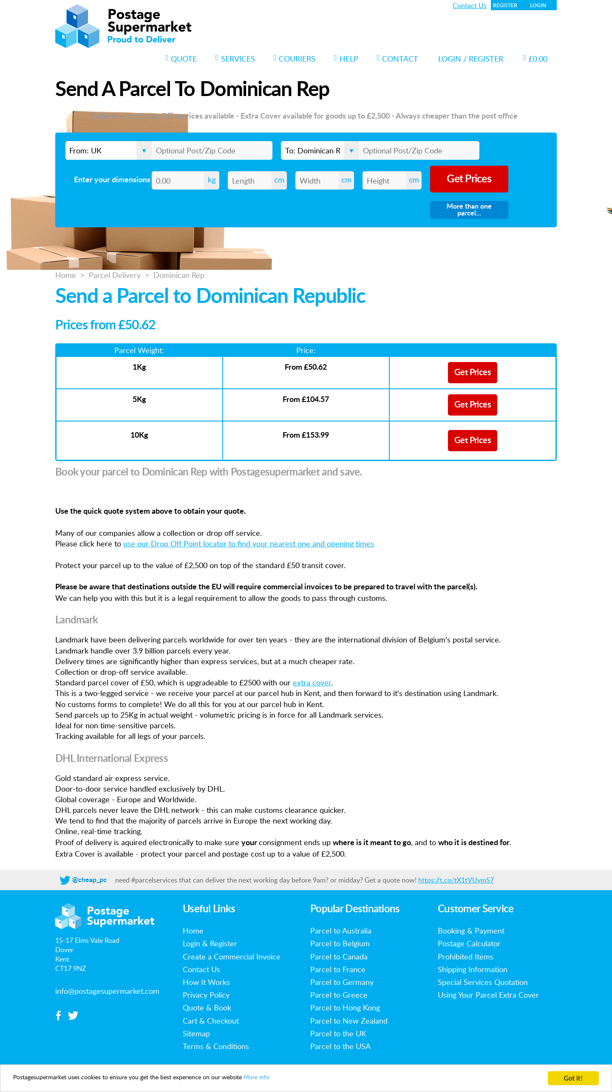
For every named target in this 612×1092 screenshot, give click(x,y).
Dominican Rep (178, 275)
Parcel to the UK (338, 1033)
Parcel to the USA (340, 1046)
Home (65, 275)
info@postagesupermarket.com (107, 991)
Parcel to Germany (342, 982)
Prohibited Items (465, 956)
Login (538, 5)
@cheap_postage (97, 880)
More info (304, 1079)
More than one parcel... (469, 210)
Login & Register (210, 943)
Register (505, 5)
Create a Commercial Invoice (231, 956)
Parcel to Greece (339, 995)
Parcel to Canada (339, 956)
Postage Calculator (469, 943)
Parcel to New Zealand (349, 1021)
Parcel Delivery (115, 275)
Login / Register (470, 59)
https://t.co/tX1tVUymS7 (456, 880)
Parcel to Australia (340, 930)
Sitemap (196, 1033)
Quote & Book (207, 1007)
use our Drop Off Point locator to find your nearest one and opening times (248, 543)
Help (346, 59)
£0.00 (535, 59)
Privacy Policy (206, 995)
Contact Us (470, 5)
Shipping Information (472, 969)
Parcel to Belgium (340, 943)
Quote (181, 59)
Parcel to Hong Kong (345, 1007)
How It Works (206, 982)
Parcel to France (338, 969)
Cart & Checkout (211, 1021)
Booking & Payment (471, 930)
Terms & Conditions (216, 1046)
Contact (398, 59)
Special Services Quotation (483, 982)
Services (235, 59)
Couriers (295, 59)
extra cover (312, 682)
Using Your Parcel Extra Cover (488, 995)
